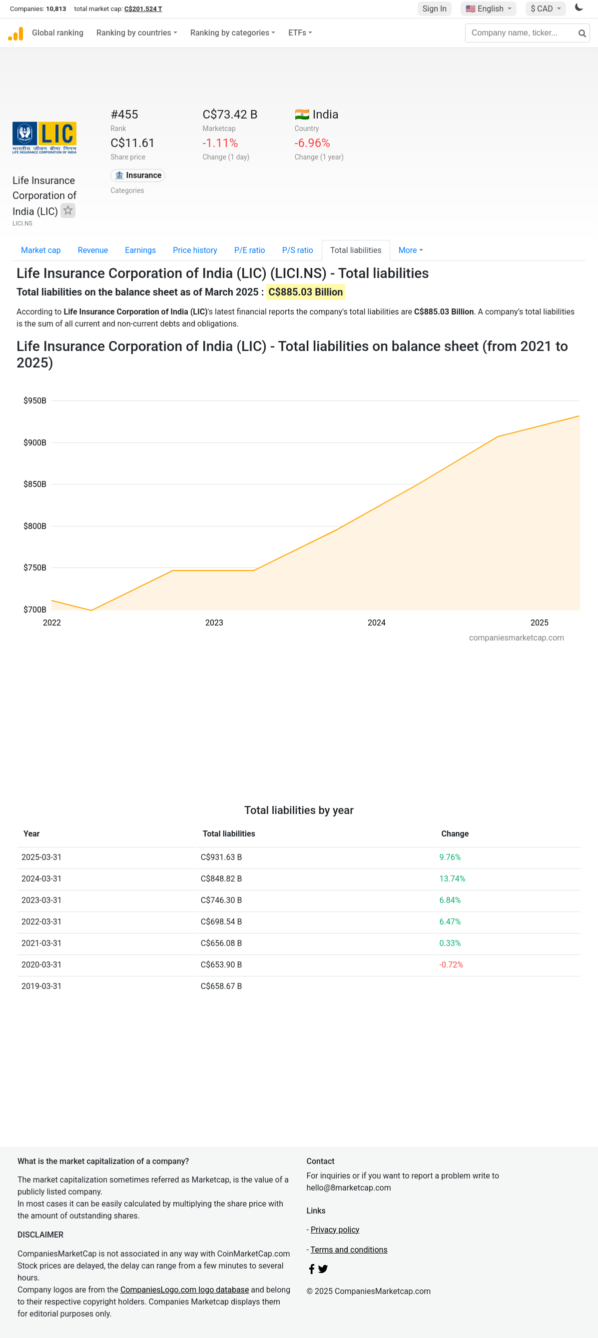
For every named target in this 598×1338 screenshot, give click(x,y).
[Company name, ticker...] (527, 33)
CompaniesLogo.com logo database (184, 1289)
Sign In (435, 9)
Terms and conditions (349, 1249)
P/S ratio (297, 250)
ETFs (297, 33)
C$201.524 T (143, 8)
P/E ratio (249, 250)
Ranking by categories (229, 33)
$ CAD (543, 9)
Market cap (41, 250)
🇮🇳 (317, 115)
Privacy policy (335, 1229)
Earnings (140, 250)
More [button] (408, 250)
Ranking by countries (133, 33)
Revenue (93, 250)
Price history (195, 250)
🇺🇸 (486, 9)
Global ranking (57, 33)
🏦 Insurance (138, 175)
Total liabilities (356, 250)
